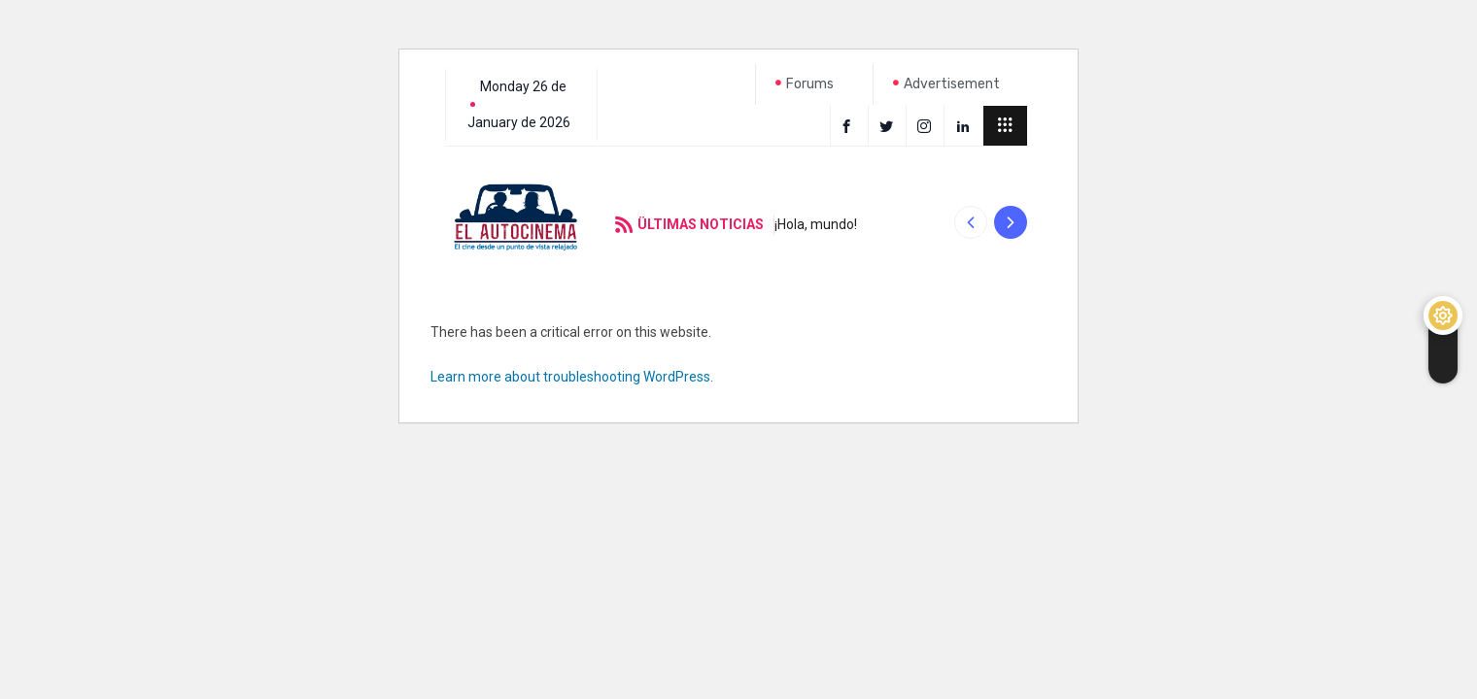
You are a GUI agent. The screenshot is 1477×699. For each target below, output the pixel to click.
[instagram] (927, 125)
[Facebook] (849, 125)
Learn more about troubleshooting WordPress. (571, 376)
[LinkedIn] (965, 125)
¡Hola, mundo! (815, 224)
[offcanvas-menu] (1005, 126)
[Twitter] (890, 125)
